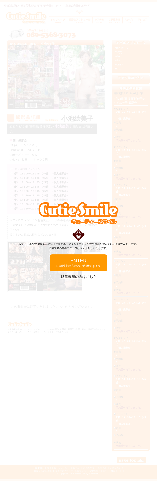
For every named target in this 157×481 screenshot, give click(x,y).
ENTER (78, 263)
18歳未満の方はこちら (78, 277)
